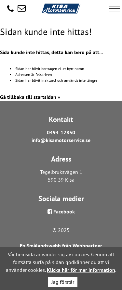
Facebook (61, 211)
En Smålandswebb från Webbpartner (61, 245)
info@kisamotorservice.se (61, 140)
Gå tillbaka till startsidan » (30, 97)
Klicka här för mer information (81, 270)
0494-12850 (61, 132)
